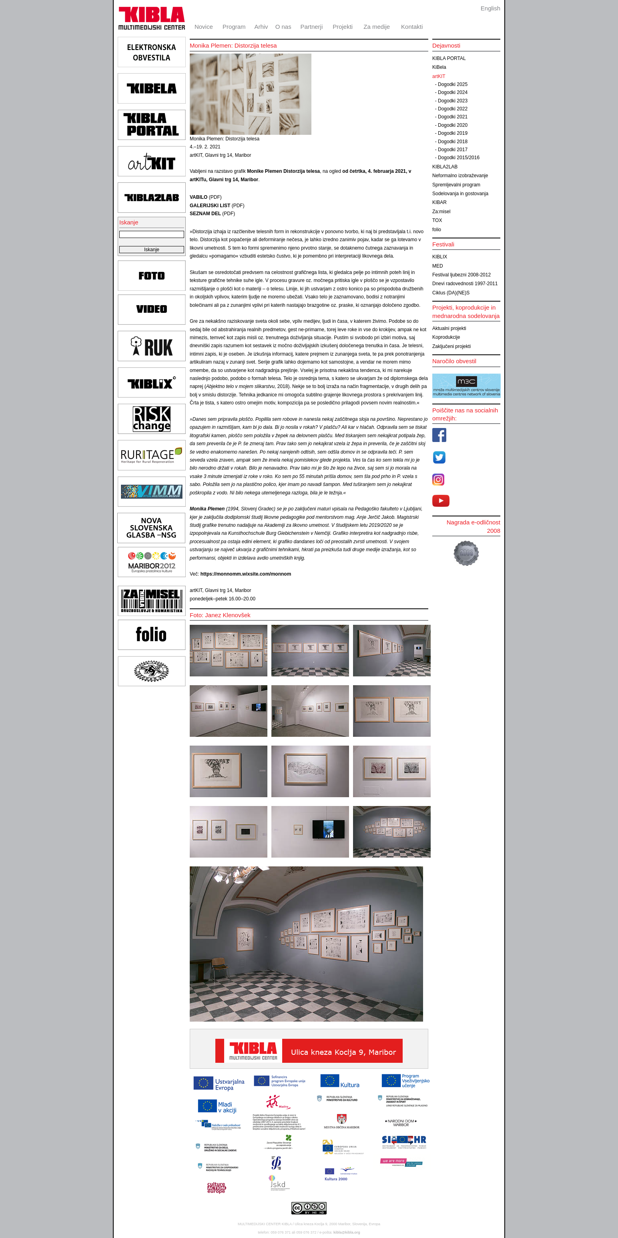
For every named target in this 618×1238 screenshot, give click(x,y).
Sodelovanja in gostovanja (460, 193)
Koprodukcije (446, 337)
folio (436, 229)
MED (437, 266)
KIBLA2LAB (444, 167)
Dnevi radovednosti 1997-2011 (465, 283)
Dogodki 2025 (453, 84)
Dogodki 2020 (453, 125)
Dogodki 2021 (453, 117)
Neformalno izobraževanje (460, 175)
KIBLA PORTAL (449, 58)
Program (234, 26)
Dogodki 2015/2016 (459, 157)
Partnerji (311, 26)
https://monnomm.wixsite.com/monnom (246, 574)
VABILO (199, 197)
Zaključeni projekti (451, 346)
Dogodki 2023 (453, 101)
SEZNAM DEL (205, 213)
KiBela (439, 67)
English (490, 8)
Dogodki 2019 (453, 133)
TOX (437, 220)
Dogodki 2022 (453, 109)
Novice (204, 26)
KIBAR (439, 202)
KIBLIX (439, 257)
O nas (283, 26)
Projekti (343, 26)
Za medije (376, 26)
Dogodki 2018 (453, 141)
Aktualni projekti (449, 328)
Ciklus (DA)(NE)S (451, 293)
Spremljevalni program (456, 185)
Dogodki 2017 (453, 149)
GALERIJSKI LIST (210, 205)
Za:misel (441, 211)
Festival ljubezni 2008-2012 (461, 275)
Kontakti (412, 26)
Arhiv (261, 26)
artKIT (438, 76)
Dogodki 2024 (453, 92)
